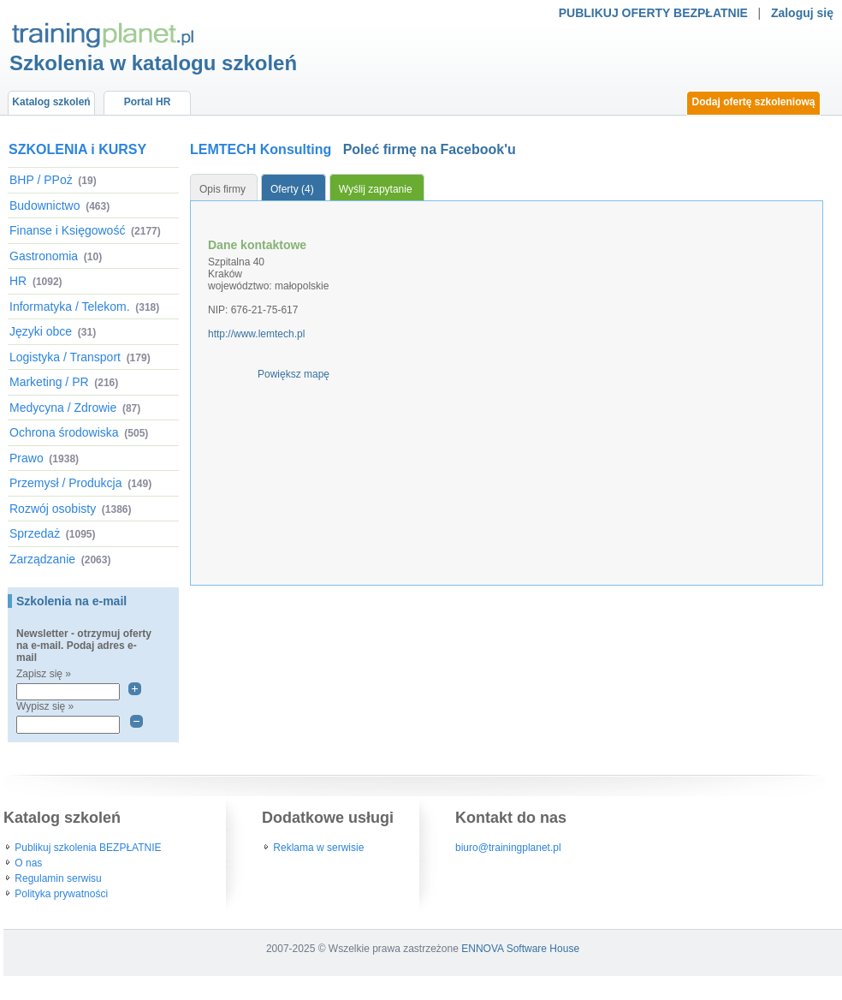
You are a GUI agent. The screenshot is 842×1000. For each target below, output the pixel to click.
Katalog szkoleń (51, 102)
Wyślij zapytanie (375, 189)
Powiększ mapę (293, 374)
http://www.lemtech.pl (256, 334)
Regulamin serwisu (58, 878)
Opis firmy (222, 189)
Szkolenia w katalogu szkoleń (153, 62)
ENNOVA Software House (520, 949)
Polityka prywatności (61, 894)
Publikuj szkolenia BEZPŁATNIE (88, 848)
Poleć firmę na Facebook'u (429, 149)
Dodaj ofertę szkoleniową (753, 102)
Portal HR (147, 102)
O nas (28, 863)
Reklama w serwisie (318, 848)
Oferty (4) (292, 189)
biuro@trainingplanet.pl (508, 848)
